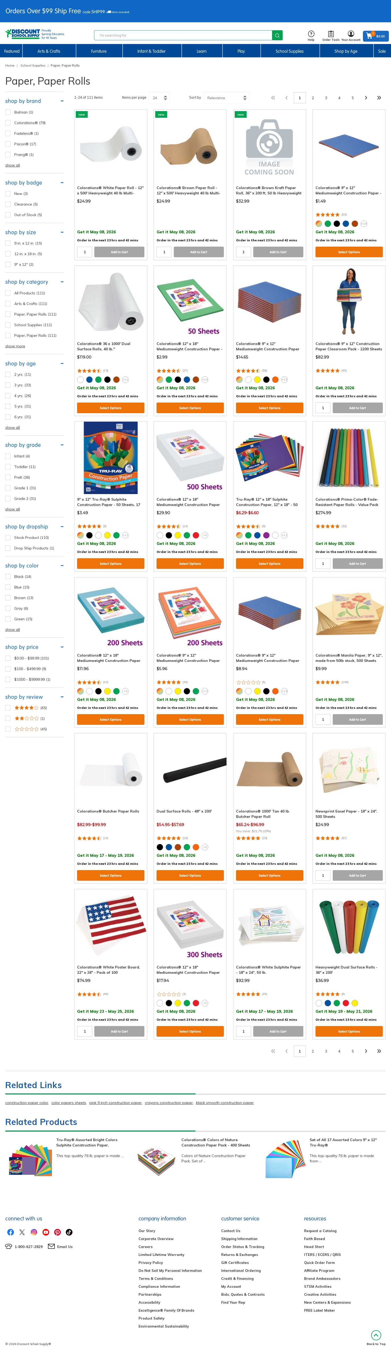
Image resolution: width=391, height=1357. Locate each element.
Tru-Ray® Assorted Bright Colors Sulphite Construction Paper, (86, 1142)
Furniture (98, 51)
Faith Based (314, 1239)
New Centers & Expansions (327, 1302)
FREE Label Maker (319, 1310)
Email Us (65, 1247)
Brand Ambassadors (322, 1278)
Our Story (147, 1231)
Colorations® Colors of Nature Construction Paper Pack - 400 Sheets (215, 1142)
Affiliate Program (319, 1270)
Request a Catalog (320, 1231)
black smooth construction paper (225, 1102)
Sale (382, 51)
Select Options (349, 252)
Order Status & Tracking (242, 1247)
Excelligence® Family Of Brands (166, 1310)
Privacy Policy (151, 1262)
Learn (202, 51)
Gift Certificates (235, 1262)
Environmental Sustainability (164, 1326)
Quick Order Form (319, 1262)
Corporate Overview (156, 1239)
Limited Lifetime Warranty (161, 1255)
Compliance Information (159, 1286)
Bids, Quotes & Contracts (243, 1294)
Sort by (195, 97)
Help (311, 36)
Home (10, 65)
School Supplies (290, 51)
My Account (231, 1286)
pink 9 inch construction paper (115, 1102)
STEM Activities (317, 1286)
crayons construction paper (169, 1102)
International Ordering (241, 1270)
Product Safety (152, 1318)
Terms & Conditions (156, 1278)
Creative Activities (320, 1294)
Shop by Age (346, 51)
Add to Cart (119, 252)
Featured (12, 51)
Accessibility (149, 1302)
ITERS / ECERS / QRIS (322, 1255)
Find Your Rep (233, 1302)
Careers (146, 1247)
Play (241, 51)
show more (15, 346)
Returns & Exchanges (239, 1255)
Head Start (314, 1247)
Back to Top (376, 1338)
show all (12, 165)
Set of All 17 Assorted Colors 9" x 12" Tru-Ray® (343, 1142)
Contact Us (230, 1231)
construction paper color (26, 1102)
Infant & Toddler (151, 51)
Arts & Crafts (49, 51)
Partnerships (150, 1294)
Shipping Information (239, 1239)
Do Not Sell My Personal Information (170, 1270)
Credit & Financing (237, 1278)
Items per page (134, 97)
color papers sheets (68, 1102)
